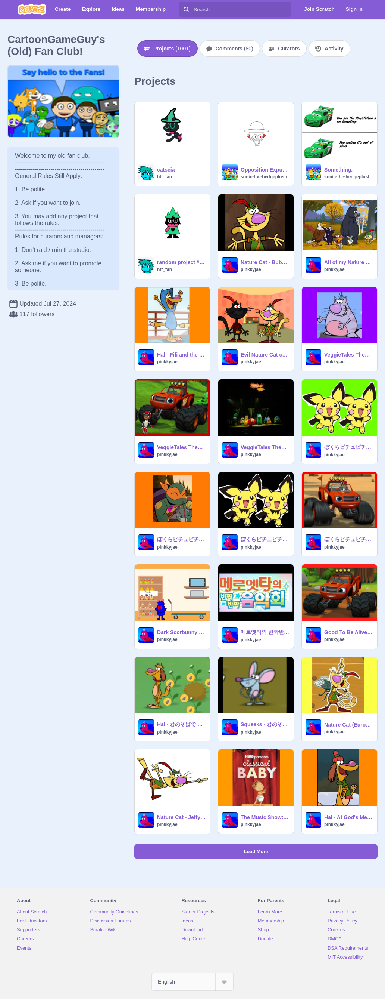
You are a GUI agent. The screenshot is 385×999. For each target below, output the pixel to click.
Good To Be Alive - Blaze (348, 632)
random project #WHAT (181, 262)
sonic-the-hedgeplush (264, 176)
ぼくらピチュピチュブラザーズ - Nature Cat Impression (265, 539)
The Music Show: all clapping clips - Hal (265, 817)
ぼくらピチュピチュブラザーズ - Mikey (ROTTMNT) (181, 539)
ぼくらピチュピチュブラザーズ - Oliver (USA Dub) (348, 447)
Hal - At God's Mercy (348, 817)
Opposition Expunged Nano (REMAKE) (265, 170)
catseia (166, 170)
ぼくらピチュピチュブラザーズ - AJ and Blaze (348, 539)
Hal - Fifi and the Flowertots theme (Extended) (181, 355)
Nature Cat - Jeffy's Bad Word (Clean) (181, 817)
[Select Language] (192, 982)
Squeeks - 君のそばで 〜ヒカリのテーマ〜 (265, 724)
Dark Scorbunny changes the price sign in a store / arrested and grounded (181, 632)
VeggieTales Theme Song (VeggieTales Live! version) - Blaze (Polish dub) (181, 447)
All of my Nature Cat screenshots (348, 262)
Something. (338, 170)
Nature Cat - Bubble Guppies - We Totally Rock (265, 262)
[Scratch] (32, 9)
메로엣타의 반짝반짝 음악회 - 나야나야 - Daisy (265, 632)
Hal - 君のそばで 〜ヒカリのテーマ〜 (181, 724)
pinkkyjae (251, 269)
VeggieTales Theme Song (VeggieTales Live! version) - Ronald (348, 355)
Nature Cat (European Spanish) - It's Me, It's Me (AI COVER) (348, 725)
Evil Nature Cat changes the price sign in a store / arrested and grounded (265, 355)
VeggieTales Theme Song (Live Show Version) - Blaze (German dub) (265, 447)
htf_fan (164, 176)
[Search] (186, 9)
